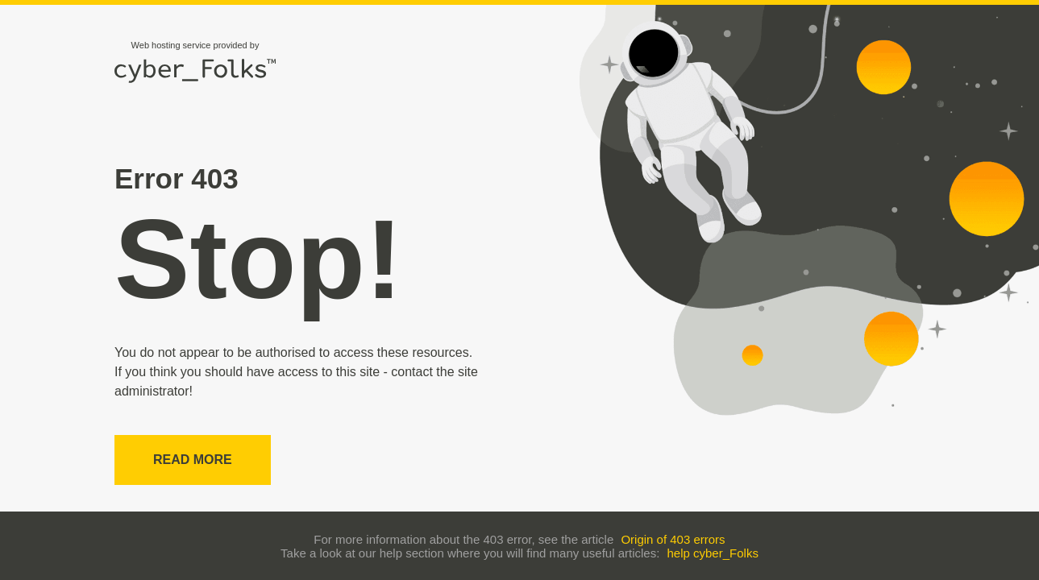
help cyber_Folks (712, 553)
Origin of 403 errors (673, 539)
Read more (192, 459)
